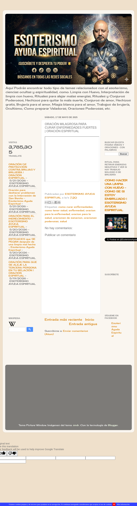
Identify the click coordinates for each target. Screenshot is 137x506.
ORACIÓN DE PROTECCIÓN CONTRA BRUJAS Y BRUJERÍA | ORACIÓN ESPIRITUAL (22, 171)
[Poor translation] (12, 453)
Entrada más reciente (63, 319)
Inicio (89, 319)
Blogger (113, 425)
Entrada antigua (83, 324)
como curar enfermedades (75, 207)
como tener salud (56, 210)
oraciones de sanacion (67, 217)
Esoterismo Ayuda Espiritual (116, 329)
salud (63, 221)
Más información (123, 504)
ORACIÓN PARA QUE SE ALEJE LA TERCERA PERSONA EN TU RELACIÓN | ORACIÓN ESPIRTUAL (23, 269)
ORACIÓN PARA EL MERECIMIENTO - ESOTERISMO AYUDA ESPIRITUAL (21, 221)
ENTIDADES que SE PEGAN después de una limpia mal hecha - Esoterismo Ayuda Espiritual (22, 244)
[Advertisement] (23, 125)
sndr (76, 425)
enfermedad (76, 210)
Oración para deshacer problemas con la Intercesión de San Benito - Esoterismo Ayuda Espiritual (22, 197)
